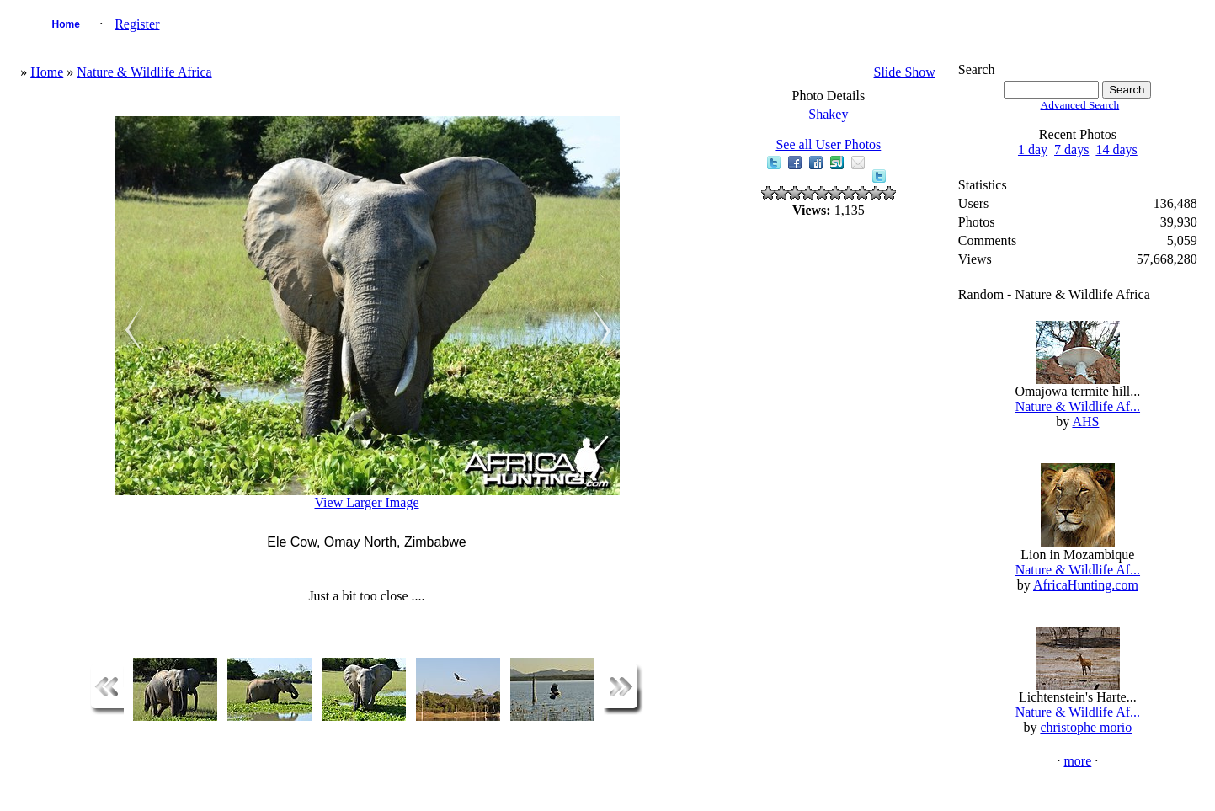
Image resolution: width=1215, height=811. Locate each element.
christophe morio (1086, 727)
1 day (1032, 149)
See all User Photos (828, 144)
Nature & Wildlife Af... (1077, 406)
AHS (1085, 421)
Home (65, 24)
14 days (1116, 149)
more (1077, 761)
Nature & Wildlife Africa (144, 72)
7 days (1071, 149)
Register (137, 24)
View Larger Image (366, 502)
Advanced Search (1080, 105)
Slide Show (904, 72)
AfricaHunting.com (1085, 585)
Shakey (828, 114)
